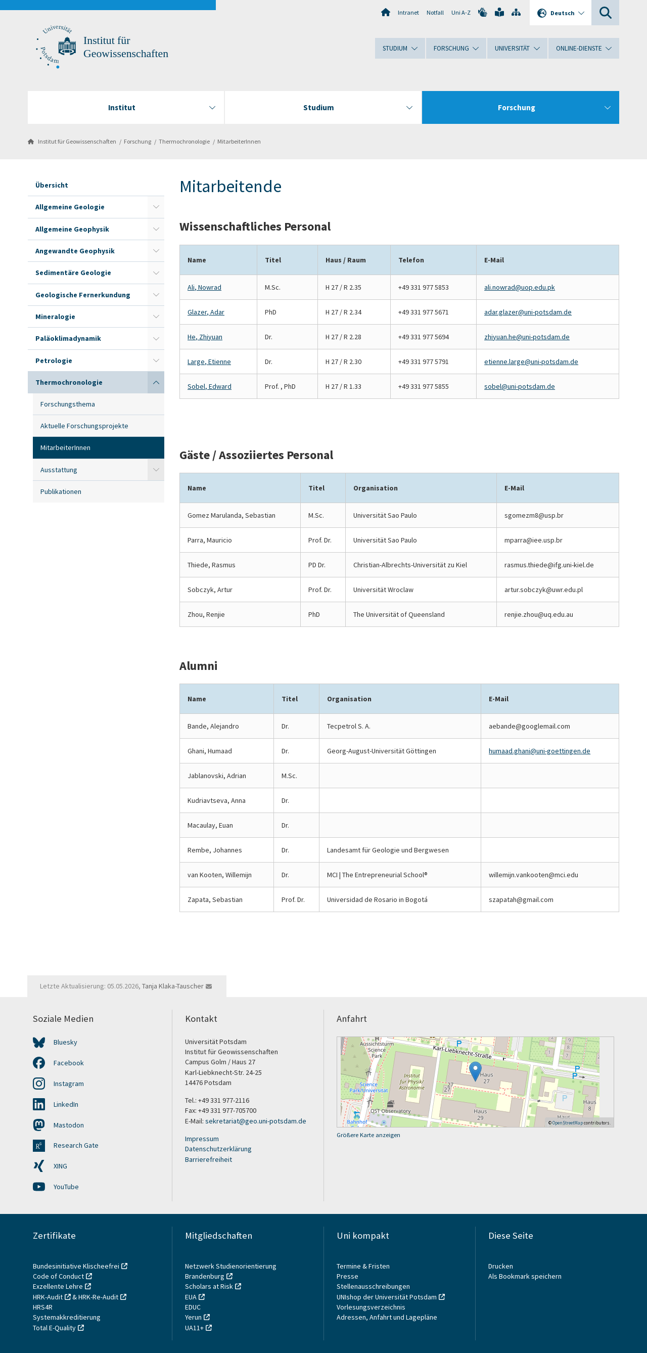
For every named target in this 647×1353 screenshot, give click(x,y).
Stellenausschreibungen (373, 1286)
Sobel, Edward (210, 386)
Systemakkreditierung (67, 1317)
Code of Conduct (58, 1276)
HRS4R (43, 1307)
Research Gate (76, 1145)
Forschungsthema (67, 404)
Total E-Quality (54, 1327)
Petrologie (53, 360)
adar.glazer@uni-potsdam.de (528, 312)
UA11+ (194, 1327)
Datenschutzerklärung (218, 1148)
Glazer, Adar (206, 312)
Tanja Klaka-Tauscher (173, 985)
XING (60, 1165)
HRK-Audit (48, 1296)
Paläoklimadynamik (68, 338)
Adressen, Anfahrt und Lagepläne (387, 1317)
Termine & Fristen (364, 1266)
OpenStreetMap (567, 1122)
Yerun (193, 1317)
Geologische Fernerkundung (82, 294)
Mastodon (69, 1125)
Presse (348, 1276)
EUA (191, 1296)
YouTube (66, 1186)
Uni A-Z (461, 12)
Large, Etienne (209, 361)
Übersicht (51, 185)
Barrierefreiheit (208, 1159)
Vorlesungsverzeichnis (372, 1307)
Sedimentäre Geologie (73, 272)
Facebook (69, 1062)
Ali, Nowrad (204, 287)
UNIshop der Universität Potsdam (387, 1296)
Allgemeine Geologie (70, 206)
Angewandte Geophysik (75, 250)
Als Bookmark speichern (525, 1276)
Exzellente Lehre (58, 1286)
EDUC (193, 1307)
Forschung (137, 141)
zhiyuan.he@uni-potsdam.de (527, 336)
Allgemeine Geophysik (72, 229)
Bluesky (65, 1042)
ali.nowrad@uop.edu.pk (519, 287)
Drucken (500, 1266)
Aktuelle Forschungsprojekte (84, 425)
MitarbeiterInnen (239, 141)
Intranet (408, 12)
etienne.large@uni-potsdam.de (531, 361)
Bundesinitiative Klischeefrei (76, 1266)
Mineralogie (55, 316)
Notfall (435, 12)
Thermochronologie (184, 141)
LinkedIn (66, 1104)
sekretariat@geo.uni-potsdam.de (255, 1120)
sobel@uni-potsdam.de (519, 386)
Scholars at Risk (209, 1286)
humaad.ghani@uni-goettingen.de (539, 750)
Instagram (69, 1083)
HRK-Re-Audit (98, 1296)
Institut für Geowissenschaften (77, 141)
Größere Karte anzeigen (368, 1135)
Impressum (202, 1138)
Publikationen (60, 491)
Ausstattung (58, 469)
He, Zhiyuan (205, 336)
